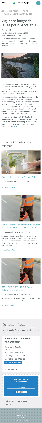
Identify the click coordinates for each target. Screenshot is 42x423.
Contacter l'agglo (13, 362)
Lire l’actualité (8, 187)
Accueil (3, 11)
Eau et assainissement (10, 181)
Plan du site (22, 415)
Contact (22, 412)
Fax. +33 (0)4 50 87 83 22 (14, 359)
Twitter (10, 401)
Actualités (25, 11)
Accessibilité (22, 410)
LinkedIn (10, 404)
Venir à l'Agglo (10, 369)
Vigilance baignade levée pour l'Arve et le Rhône (18, 14)
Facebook (22, 401)
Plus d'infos (18, 126)
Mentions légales (22, 418)
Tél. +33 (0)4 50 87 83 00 (14, 356)
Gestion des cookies (22, 420)
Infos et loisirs (13, 11)
